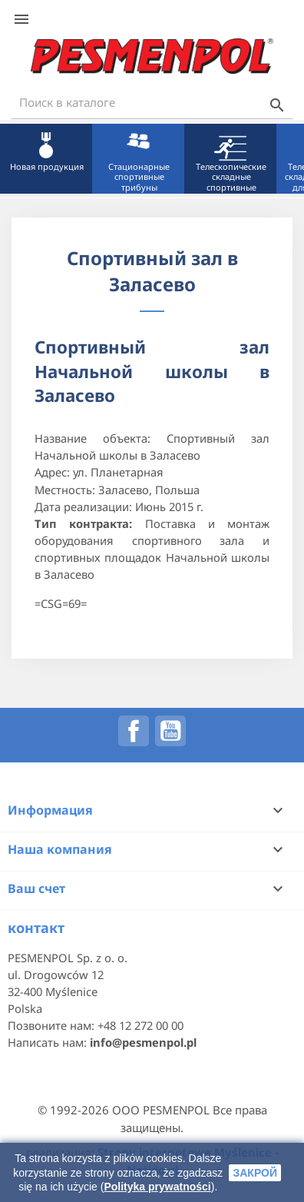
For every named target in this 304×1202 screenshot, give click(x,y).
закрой (255, 1173)
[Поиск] (152, 102)
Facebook (133, 731)
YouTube (170, 731)
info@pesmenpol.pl (143, 1042)
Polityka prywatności (157, 1186)
